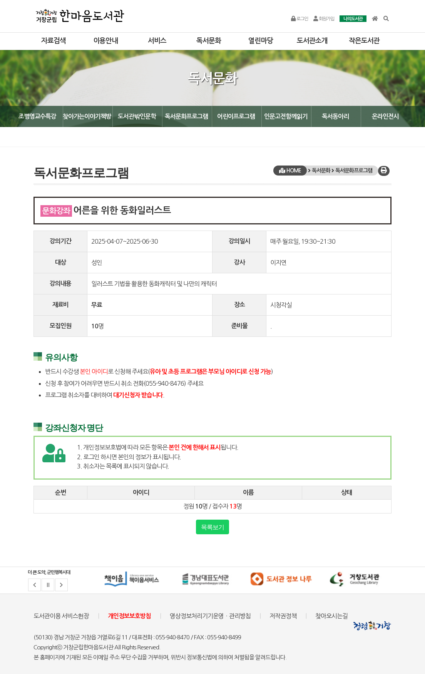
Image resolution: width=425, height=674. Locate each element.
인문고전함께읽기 (286, 116)
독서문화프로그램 (186, 116)
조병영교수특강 (37, 116)
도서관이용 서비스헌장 (61, 616)
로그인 (299, 19)
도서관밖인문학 (137, 116)
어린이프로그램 (236, 116)
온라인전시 (385, 116)
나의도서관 (353, 19)
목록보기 (212, 527)
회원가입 (323, 19)
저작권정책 (282, 616)
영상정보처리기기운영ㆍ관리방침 (210, 616)
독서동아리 (335, 116)
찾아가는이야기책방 (87, 116)
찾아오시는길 (331, 616)
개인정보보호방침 (129, 616)
